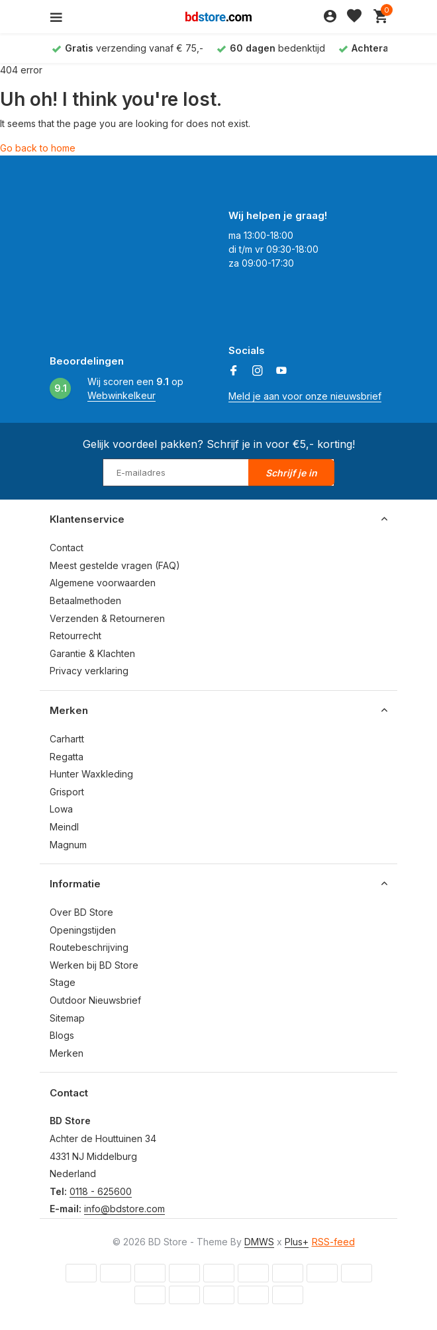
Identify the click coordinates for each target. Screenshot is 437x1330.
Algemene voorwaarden (103, 582)
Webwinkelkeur (121, 395)
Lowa (61, 809)
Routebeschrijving (89, 947)
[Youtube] (281, 371)
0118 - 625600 (101, 1191)
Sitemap (67, 1018)
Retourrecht (75, 635)
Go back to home (37, 148)
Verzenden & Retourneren (107, 618)
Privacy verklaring (89, 670)
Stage (62, 982)
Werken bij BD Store (94, 965)
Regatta (66, 756)
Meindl (64, 826)
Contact (66, 547)
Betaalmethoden (85, 600)
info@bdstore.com (124, 1208)
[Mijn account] (330, 16)
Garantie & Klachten (92, 653)
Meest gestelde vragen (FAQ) (115, 565)
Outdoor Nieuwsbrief (95, 1000)
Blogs (62, 1035)
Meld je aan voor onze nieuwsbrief (304, 396)
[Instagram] (257, 371)
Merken (66, 1053)
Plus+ (297, 1241)
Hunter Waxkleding (91, 773)
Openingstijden (83, 930)
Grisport (67, 791)
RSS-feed (333, 1241)
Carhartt (67, 738)
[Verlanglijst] (354, 16)
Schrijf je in (291, 472)
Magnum (68, 844)
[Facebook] (233, 371)
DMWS (259, 1241)
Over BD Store (81, 912)
